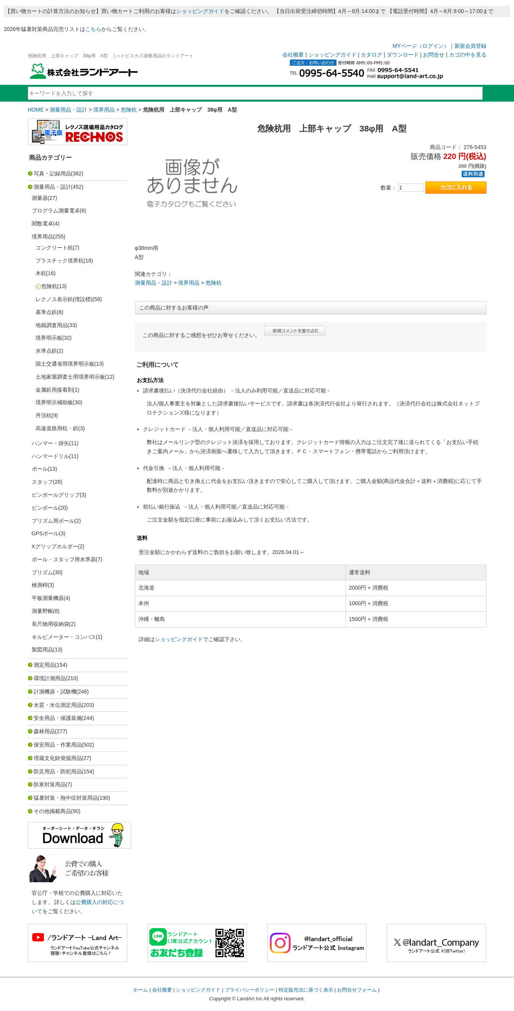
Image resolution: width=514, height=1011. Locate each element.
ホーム (140, 990)
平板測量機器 (48, 598)
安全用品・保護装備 (58, 718)
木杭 (41, 273)
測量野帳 (42, 611)
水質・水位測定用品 (58, 705)
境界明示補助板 (54, 402)
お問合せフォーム (357, 990)
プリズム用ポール (53, 521)
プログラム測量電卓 (56, 210)
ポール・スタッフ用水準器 (64, 559)
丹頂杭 (44, 415)
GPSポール (45, 533)
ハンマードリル (50, 456)
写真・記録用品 (52, 173)
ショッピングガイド (200, 11)
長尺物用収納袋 (50, 624)
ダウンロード (403, 55)
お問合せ (433, 55)
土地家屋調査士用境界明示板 (70, 377)
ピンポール (45, 508)
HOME (36, 110)
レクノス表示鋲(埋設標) (64, 299)
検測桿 (40, 585)
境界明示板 (49, 338)
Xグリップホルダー (55, 546)
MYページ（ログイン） (421, 46)
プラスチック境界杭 (60, 261)
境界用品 (104, 110)
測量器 (40, 198)
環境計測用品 (50, 678)
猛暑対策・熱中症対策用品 (66, 798)
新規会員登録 (470, 46)
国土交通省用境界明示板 (65, 364)
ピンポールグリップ (56, 495)
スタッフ (42, 482)
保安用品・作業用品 (58, 745)
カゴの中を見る (467, 55)
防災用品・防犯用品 (58, 771)
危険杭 (129, 110)
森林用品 (44, 731)
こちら (93, 29)
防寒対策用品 (50, 784)
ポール (40, 469)
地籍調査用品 (52, 325)
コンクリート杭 (54, 248)
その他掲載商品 (52, 811)
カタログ (371, 55)
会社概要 (293, 55)
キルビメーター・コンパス (64, 637)
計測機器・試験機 (55, 692)
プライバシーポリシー (249, 990)
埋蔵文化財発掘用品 (58, 758)
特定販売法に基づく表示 (306, 990)
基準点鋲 (46, 312)
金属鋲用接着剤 (54, 390)
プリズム (42, 572)
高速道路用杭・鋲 (57, 428)
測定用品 (44, 665)
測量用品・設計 (68, 110)
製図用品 (42, 649)
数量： (389, 188)
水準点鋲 (46, 351)
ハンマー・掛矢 (50, 443)
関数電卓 (42, 223)
